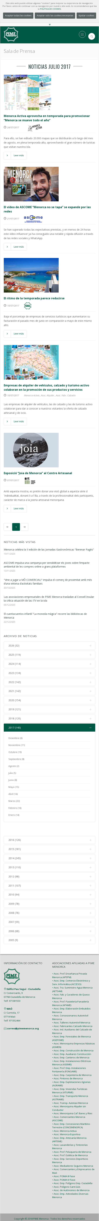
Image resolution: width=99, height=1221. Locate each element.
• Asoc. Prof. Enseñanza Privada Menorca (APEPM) (69, 963)
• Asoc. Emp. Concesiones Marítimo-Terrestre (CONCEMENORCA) (71, 1113)
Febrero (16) (14, 808)
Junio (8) (12, 780)
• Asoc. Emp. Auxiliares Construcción (71, 1041)
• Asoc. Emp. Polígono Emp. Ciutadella (72, 1171)
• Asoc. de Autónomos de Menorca (70, 1178)
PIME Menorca (41, 1206)
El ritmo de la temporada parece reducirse (34, 298)
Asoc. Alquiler (47, 395)
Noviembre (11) (16, 745)
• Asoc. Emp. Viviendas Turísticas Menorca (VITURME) (69, 1078)
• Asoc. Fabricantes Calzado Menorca (72, 1014)
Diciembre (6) (15, 738)
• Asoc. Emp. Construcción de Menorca (72, 1038)
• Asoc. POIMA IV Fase (63, 1167)
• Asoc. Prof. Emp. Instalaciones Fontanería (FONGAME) (69, 1057)
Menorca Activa (31, 395)
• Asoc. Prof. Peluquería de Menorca (71, 1139)
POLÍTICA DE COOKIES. (50, 9)
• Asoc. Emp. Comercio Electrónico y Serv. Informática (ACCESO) (71, 970)
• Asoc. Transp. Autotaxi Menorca (70, 1090)
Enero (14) (13, 815)
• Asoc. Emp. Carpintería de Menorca (71, 1062)
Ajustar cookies (86, 15)
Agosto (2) (13, 766)
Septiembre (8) (16, 759)
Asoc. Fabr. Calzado (66, 395)
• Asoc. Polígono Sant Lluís (66, 1174)
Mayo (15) (13, 787)
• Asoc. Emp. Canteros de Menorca (70, 1045)
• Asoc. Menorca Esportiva (66, 1122)
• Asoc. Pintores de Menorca (67, 1066)
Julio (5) (12, 773)
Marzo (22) (14, 801)
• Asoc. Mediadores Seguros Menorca (72, 1153)
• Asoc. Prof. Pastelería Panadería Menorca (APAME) (70, 991)
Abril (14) (13, 794)
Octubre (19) (15, 752)
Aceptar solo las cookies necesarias (55, 15)
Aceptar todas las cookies (18, 15)
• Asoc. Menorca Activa (64, 1118)
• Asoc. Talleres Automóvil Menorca (71, 1010)
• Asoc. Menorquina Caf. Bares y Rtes (72, 1101)
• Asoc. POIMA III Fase (63, 1164)
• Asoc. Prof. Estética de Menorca (70, 1143)
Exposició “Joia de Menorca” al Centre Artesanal (38, 473)
